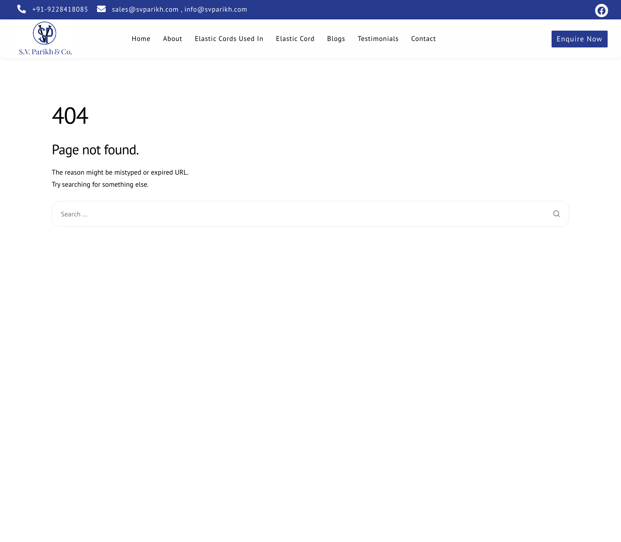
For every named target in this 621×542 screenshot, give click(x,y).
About (172, 38)
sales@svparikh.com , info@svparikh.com (180, 9)
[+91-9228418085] (21, 9)
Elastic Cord (295, 38)
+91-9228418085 (60, 9)
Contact (423, 38)
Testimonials (378, 38)
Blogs (336, 38)
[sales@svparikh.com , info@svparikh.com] (101, 9)
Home (141, 38)
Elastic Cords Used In (229, 38)
